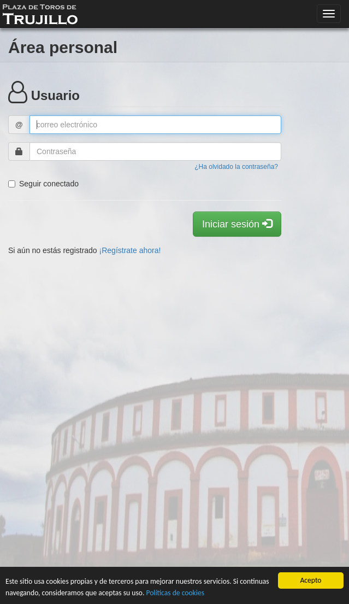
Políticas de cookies (175, 592)
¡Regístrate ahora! (130, 250)
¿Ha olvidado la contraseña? (236, 167)
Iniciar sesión (237, 224)
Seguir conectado (43, 183)
